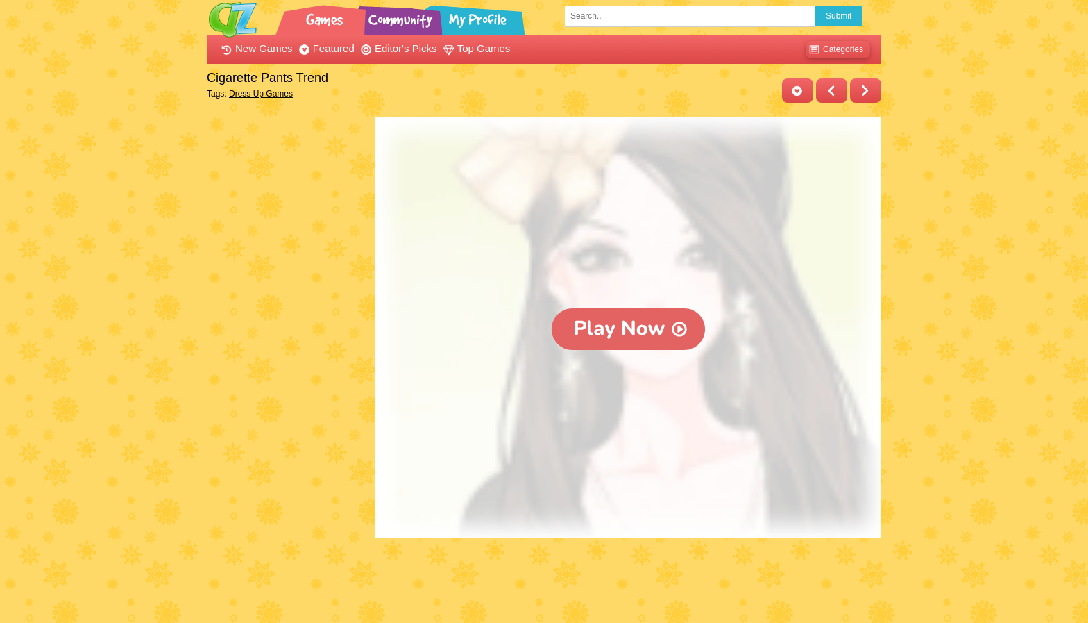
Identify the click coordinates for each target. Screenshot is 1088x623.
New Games (255, 48)
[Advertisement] (287, 325)
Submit (838, 16)
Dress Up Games (261, 94)
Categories (834, 49)
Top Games (475, 48)
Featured (325, 48)
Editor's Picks (397, 48)
